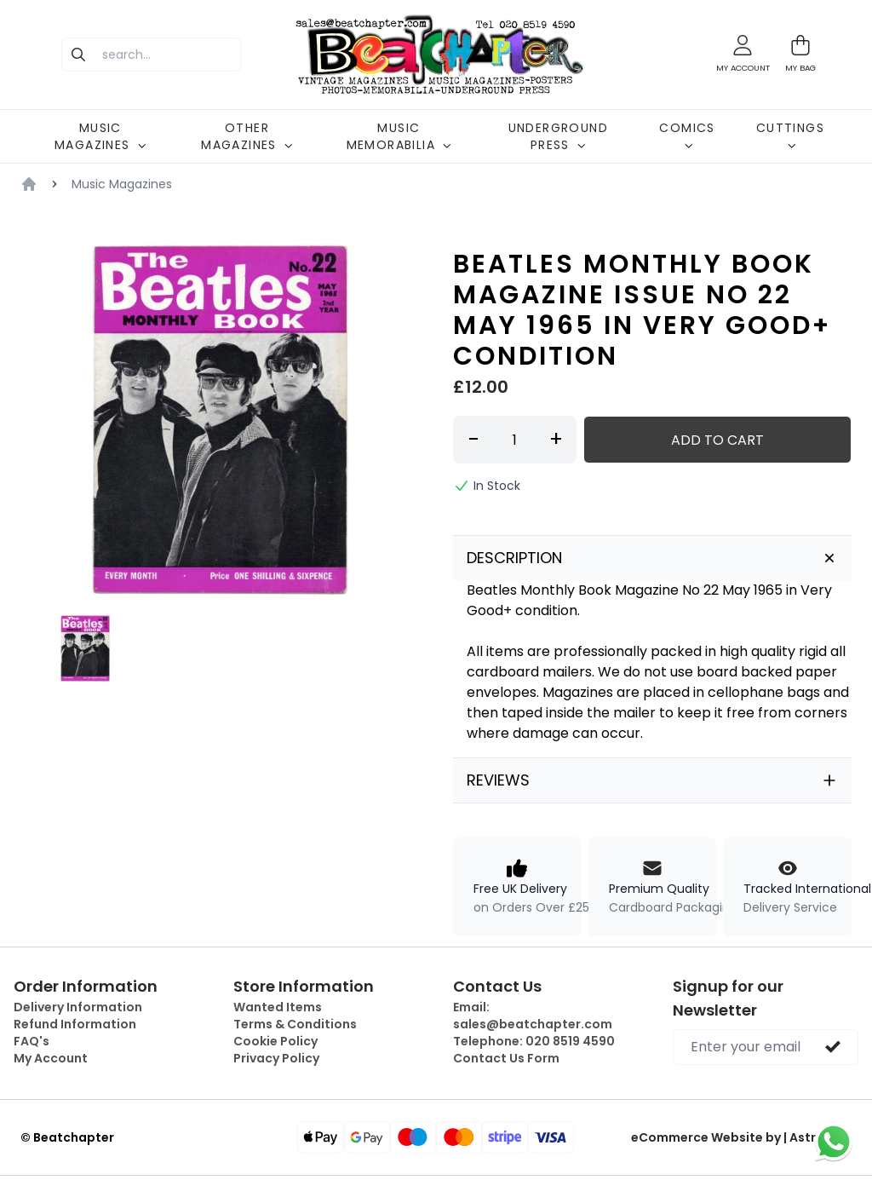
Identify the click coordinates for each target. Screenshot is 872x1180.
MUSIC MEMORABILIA (399, 136)
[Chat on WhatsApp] (833, 1141)
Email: (532, 1016)
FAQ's (31, 1041)
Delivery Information (78, 1007)
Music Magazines (122, 184)
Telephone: (534, 1041)
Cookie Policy (275, 1041)
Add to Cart (717, 440)
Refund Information (75, 1024)
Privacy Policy (276, 1058)
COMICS (686, 134)
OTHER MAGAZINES (247, 136)
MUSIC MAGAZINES (100, 136)
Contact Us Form (506, 1058)
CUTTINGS (790, 134)
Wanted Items (277, 1007)
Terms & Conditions (295, 1024)
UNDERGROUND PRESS (558, 136)
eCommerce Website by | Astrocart (741, 1137)
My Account (51, 1058)
